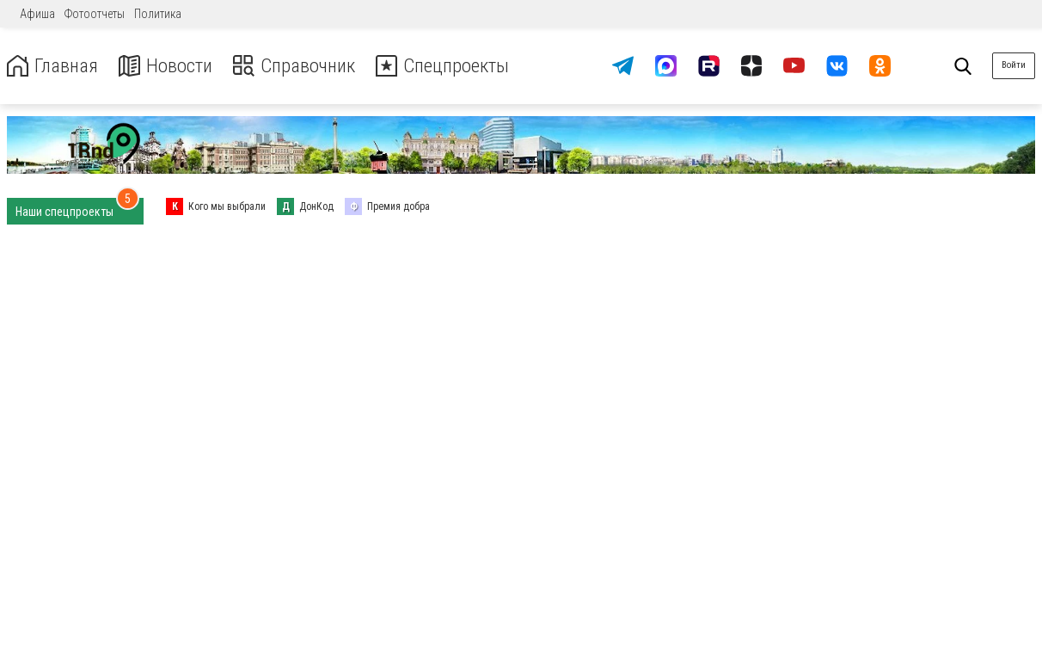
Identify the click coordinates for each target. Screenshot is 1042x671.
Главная (54, 65)
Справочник (304, 65)
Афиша (37, 14)
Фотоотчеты (94, 14)
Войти (1014, 65)
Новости (170, 65)
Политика (157, 14)
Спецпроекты (459, 65)
